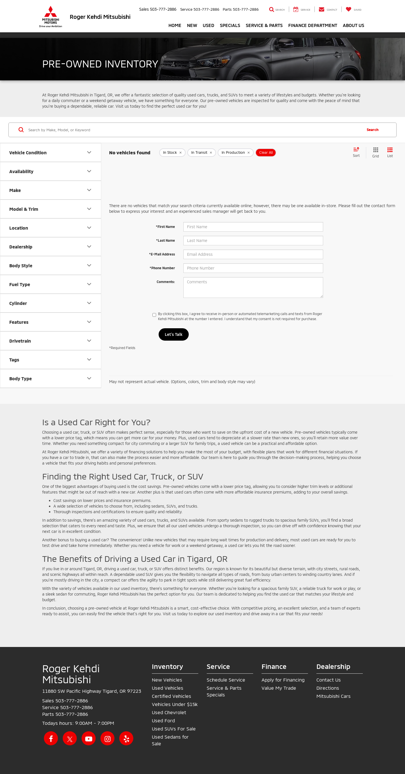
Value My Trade (279, 688)
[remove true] (172, 152)
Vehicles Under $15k (175, 704)
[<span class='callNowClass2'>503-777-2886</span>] (76, 707)
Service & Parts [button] (264, 25)
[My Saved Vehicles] (353, 9)
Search (373, 129)
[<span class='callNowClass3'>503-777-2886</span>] (71, 714)
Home (174, 25)
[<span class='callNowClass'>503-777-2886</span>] (71, 700)
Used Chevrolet (169, 712)
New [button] (192, 25)
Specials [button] (230, 25)
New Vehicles (167, 679)
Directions (327, 688)
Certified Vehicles (171, 696)
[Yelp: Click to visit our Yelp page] (126, 738)
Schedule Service (226, 679)
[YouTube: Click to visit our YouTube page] (89, 738)
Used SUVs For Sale (174, 728)
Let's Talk (174, 334)
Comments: (166, 282)
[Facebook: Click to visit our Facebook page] (51, 738)
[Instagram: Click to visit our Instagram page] (107, 738)
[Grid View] (374, 153)
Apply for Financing (283, 679)
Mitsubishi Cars (333, 696)
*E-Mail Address (162, 254)
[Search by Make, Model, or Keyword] (194, 130)
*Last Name (165, 240)
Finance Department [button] (312, 25)
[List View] (390, 153)
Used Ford (163, 720)
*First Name (165, 226)
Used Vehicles (167, 688)
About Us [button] (353, 25)
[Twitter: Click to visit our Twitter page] (70, 738)
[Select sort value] (358, 152)
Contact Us (328, 679)
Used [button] (208, 25)
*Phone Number (162, 268)
